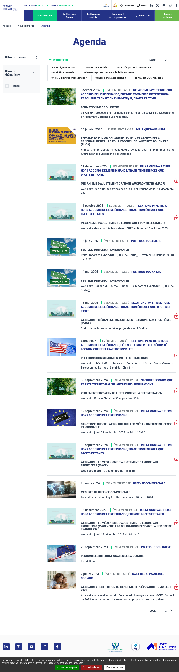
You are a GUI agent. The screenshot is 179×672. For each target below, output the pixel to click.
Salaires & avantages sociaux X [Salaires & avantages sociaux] (110, 78)
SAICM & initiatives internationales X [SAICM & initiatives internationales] (69, 78)
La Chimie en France (69, 16)
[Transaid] (105, 5)
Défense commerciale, (137, 345)
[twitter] (157, 5)
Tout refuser (91, 667)
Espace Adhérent (167, 16)
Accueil (7, 25)
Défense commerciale (149, 483)
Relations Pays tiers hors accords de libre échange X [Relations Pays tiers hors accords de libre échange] (110, 72)
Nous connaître (44, 15)
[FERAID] (115, 5)
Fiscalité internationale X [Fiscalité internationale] (63, 72)
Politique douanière (150, 129)
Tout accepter (67, 667)
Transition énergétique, (115, 98)
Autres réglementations (134, 384)
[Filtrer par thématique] (21, 73)
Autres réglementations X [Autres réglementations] (64, 67)
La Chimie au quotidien (93, 16)
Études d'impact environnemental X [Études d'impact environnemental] (134, 67)
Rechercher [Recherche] (144, 15)
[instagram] (170, 5)
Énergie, (126, 94)
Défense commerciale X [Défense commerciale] (97, 67)
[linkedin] (151, 5)
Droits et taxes (145, 98)
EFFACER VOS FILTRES (149, 77)
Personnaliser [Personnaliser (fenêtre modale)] (114, 667)
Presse (141, 5)
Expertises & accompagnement (118, 16)
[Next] (171, 60)
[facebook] (176, 5)
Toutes (15, 86)
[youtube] (163, 5)
